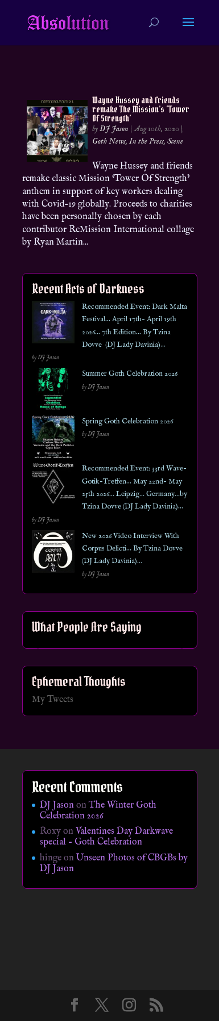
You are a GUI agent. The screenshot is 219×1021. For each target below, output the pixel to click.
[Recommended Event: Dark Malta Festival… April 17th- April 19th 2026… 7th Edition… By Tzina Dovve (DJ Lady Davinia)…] (53, 324)
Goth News (109, 141)
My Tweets (52, 699)
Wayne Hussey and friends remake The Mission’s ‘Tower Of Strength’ (140, 109)
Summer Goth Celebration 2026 (129, 374)
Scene (175, 141)
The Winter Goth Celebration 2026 (98, 811)
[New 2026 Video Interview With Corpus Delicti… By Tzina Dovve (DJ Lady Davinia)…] (53, 553)
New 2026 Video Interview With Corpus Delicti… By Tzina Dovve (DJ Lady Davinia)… (132, 548)
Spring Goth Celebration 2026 (127, 421)
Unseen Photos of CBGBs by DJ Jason (114, 863)
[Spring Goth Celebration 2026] (53, 439)
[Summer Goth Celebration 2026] (53, 391)
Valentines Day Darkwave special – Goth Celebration (106, 837)
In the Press (146, 141)
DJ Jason (114, 129)
